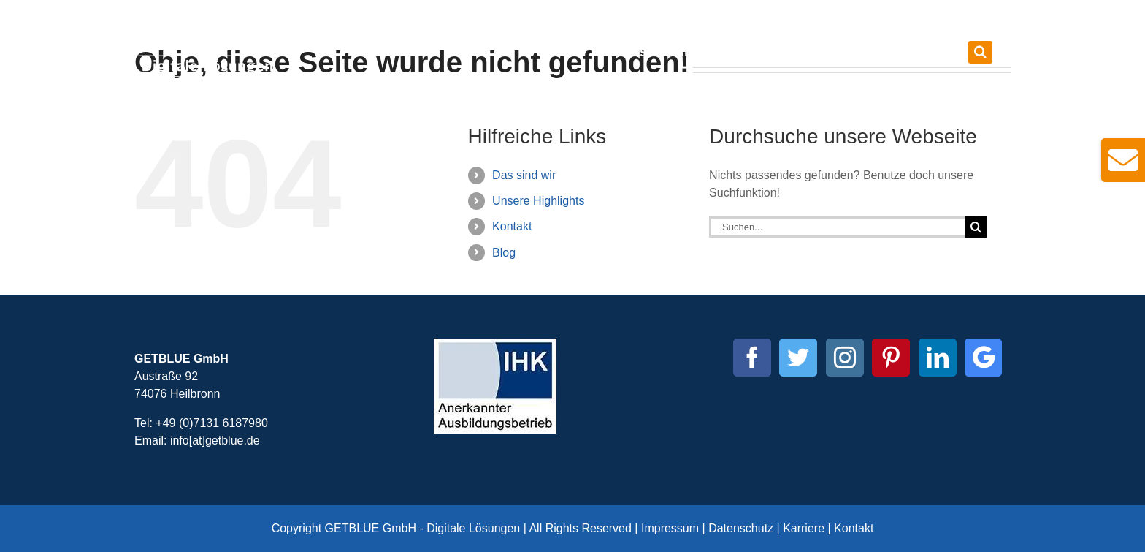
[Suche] (976, 227)
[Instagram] (845, 358)
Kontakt (512, 226)
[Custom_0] (983, 358)
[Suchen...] (837, 227)
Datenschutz (740, 528)
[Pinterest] (891, 358)
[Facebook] (752, 358)
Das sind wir (524, 175)
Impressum (670, 528)
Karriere (803, 528)
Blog (504, 252)
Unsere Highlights (538, 200)
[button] (980, 52)
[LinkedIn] (938, 358)
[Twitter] (798, 358)
